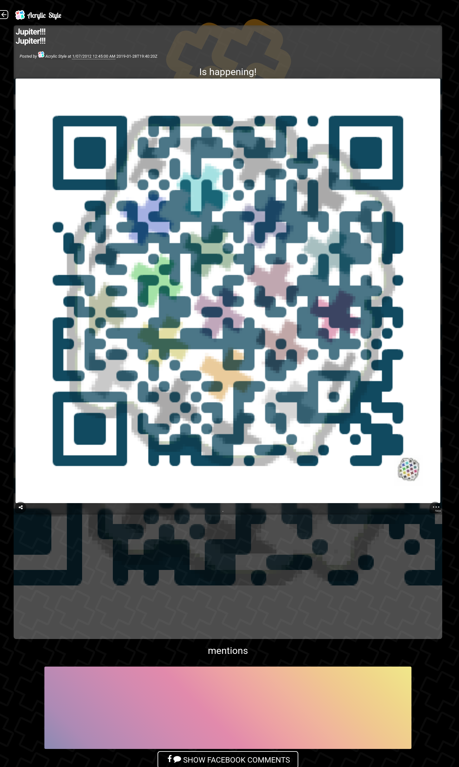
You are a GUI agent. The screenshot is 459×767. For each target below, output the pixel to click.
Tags (438, 510)
